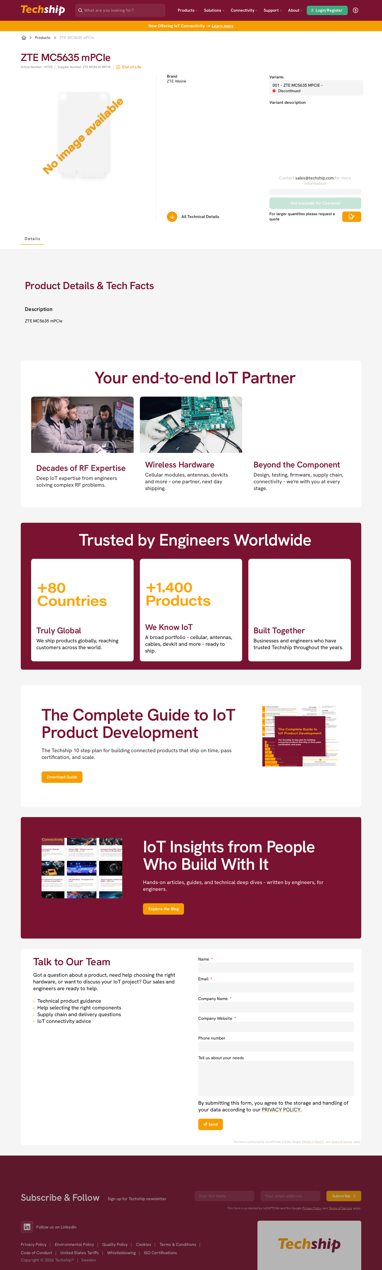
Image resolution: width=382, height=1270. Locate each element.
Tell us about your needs (221, 1058)
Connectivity (244, 10)
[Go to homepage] (309, 1245)
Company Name (214, 998)
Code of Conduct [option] (36, 1252)
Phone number (212, 1038)
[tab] (32, 238)
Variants (276, 77)
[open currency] (355, 10)
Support (273, 10)
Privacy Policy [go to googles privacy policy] (312, 1208)
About (295, 10)
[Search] (124, 8)
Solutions (214, 10)
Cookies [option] (143, 1244)
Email (205, 979)
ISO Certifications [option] (160, 1252)
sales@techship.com (314, 178)
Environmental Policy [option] (74, 1244)
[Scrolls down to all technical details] (172, 217)
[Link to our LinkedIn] (28, 1227)
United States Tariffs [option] (79, 1252)
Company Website (217, 1018)
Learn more (223, 26)
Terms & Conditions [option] (178, 1244)
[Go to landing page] (43, 10)
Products (188, 10)
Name (205, 959)
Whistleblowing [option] (121, 1252)
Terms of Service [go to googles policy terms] (341, 1142)
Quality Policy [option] (115, 1244)
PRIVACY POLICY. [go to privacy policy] (282, 1109)
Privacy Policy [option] (33, 1244)
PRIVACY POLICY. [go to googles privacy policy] (313, 1142)
